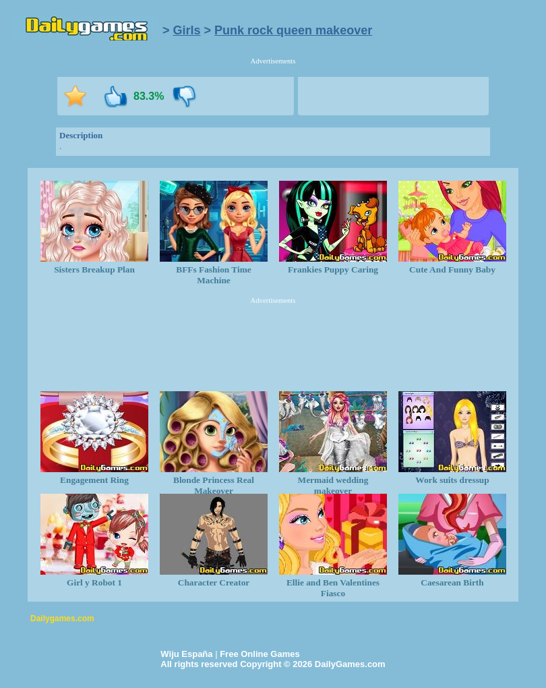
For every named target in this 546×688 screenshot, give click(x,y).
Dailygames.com (62, 618)
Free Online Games (260, 654)
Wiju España (186, 654)
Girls (187, 30)
